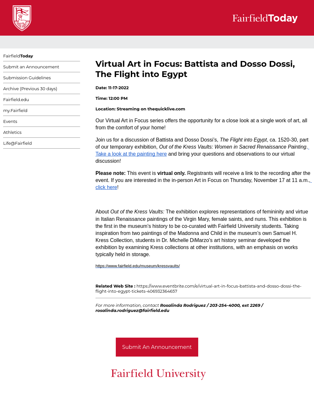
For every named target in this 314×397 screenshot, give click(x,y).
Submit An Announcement (157, 347)
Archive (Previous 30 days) (30, 88)
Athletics (12, 132)
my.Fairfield (15, 110)
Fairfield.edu (16, 99)
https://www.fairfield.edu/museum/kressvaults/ (138, 265)
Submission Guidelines (27, 77)
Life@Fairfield (17, 143)
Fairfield (18, 55)
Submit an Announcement (31, 66)
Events (10, 121)
